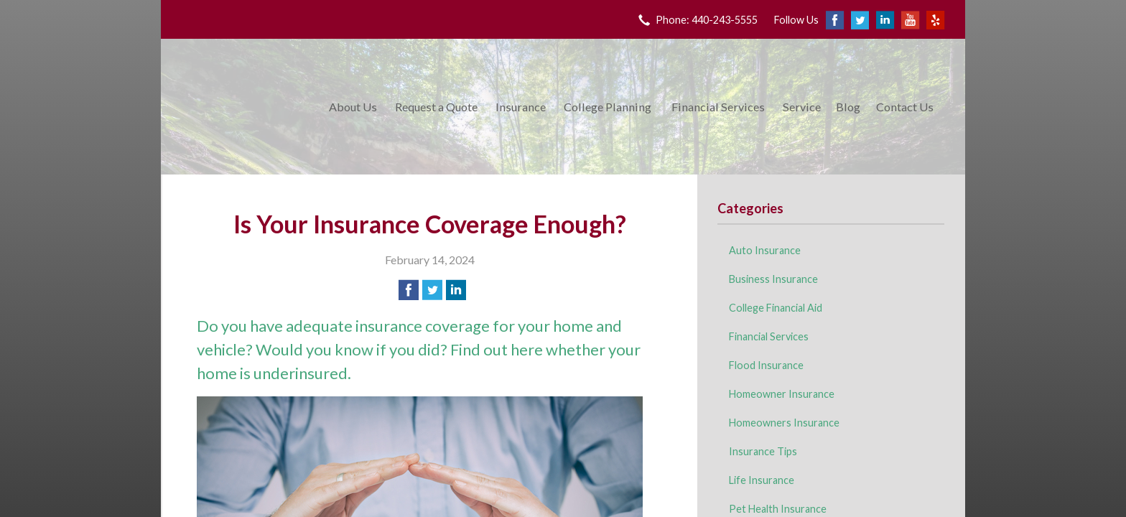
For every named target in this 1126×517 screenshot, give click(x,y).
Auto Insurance (765, 250)
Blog (848, 106)
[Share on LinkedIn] (456, 290)
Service (802, 106)
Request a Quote (436, 106)
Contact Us (905, 106)
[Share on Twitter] (432, 290)
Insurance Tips (763, 451)
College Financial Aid (775, 308)
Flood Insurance (766, 365)
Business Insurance (773, 279)
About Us (353, 106)
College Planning (607, 106)
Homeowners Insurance (784, 422)
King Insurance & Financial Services (242, 107)
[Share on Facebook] (409, 290)
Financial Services (718, 106)
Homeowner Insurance (781, 394)
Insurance (520, 106)
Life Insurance (761, 480)
